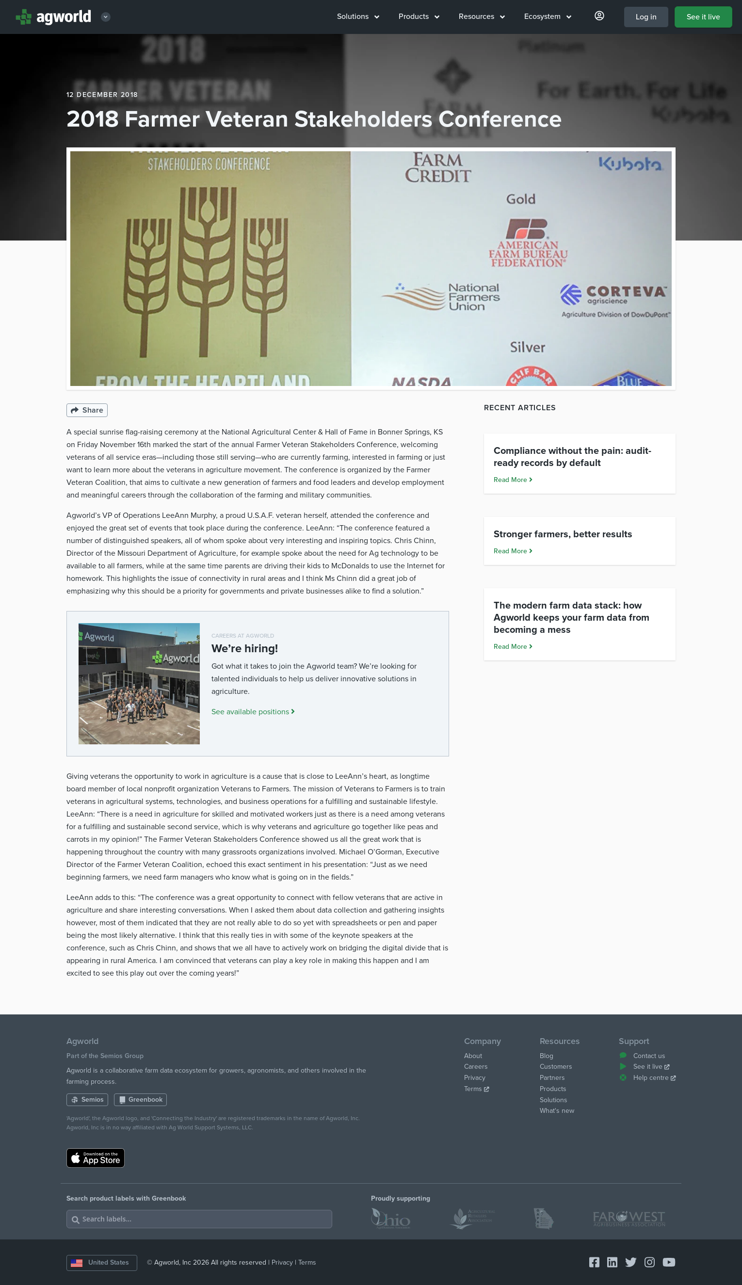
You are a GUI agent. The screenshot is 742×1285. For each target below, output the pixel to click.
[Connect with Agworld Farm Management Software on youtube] (665, 1263)
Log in (646, 17)
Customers (556, 1066)
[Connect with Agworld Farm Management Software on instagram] (646, 1263)
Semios (87, 1099)
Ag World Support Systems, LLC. (211, 1127)
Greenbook (140, 1099)
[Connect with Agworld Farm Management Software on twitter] (627, 1263)
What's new (557, 1111)
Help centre (647, 1078)
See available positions (253, 712)
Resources (482, 16)
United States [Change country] (100, 1262)
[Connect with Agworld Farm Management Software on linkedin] (608, 1263)
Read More (513, 553)
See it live (703, 17)
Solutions (358, 16)
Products (419, 16)
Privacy (474, 1078)
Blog (546, 1056)
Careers (476, 1066)
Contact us (642, 1056)
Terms (476, 1089)
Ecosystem (547, 16)
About (473, 1056)
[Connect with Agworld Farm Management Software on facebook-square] (590, 1263)
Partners (552, 1078)
